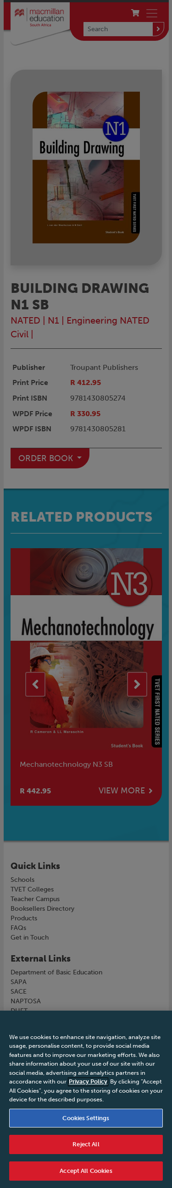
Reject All (85, 1153)
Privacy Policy (88, 1090)
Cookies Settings (85, 1126)
